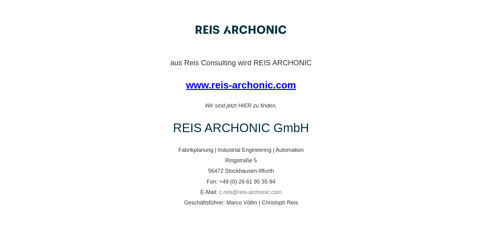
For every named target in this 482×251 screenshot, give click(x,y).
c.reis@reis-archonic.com (250, 192)
